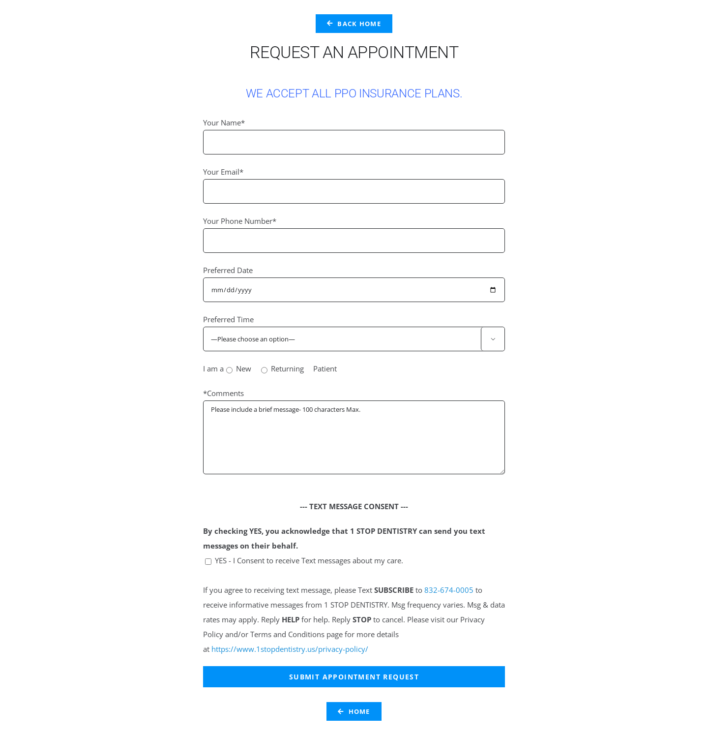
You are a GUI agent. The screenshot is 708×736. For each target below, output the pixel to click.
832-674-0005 (448, 590)
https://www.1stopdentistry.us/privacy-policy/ (289, 649)
